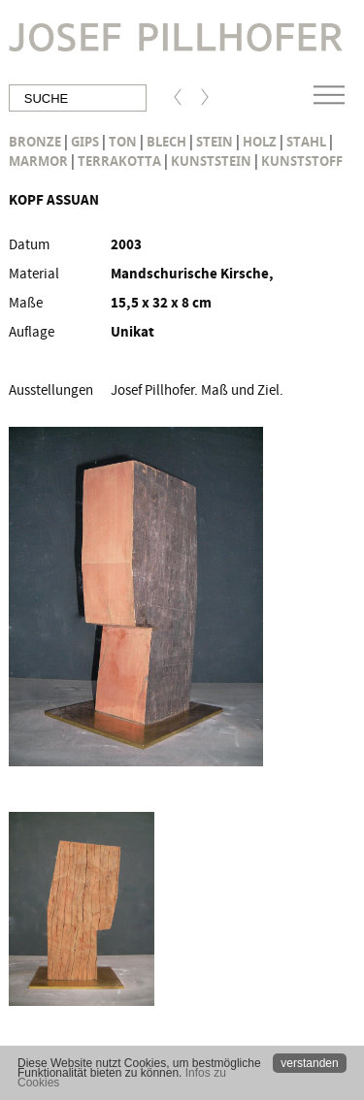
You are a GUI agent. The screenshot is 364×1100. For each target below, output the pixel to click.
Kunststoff (302, 161)
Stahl (306, 141)
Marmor (38, 161)
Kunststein (211, 161)
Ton (123, 141)
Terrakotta (119, 161)
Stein (214, 141)
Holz (260, 141)
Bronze (35, 141)
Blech (166, 141)
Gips (85, 141)
